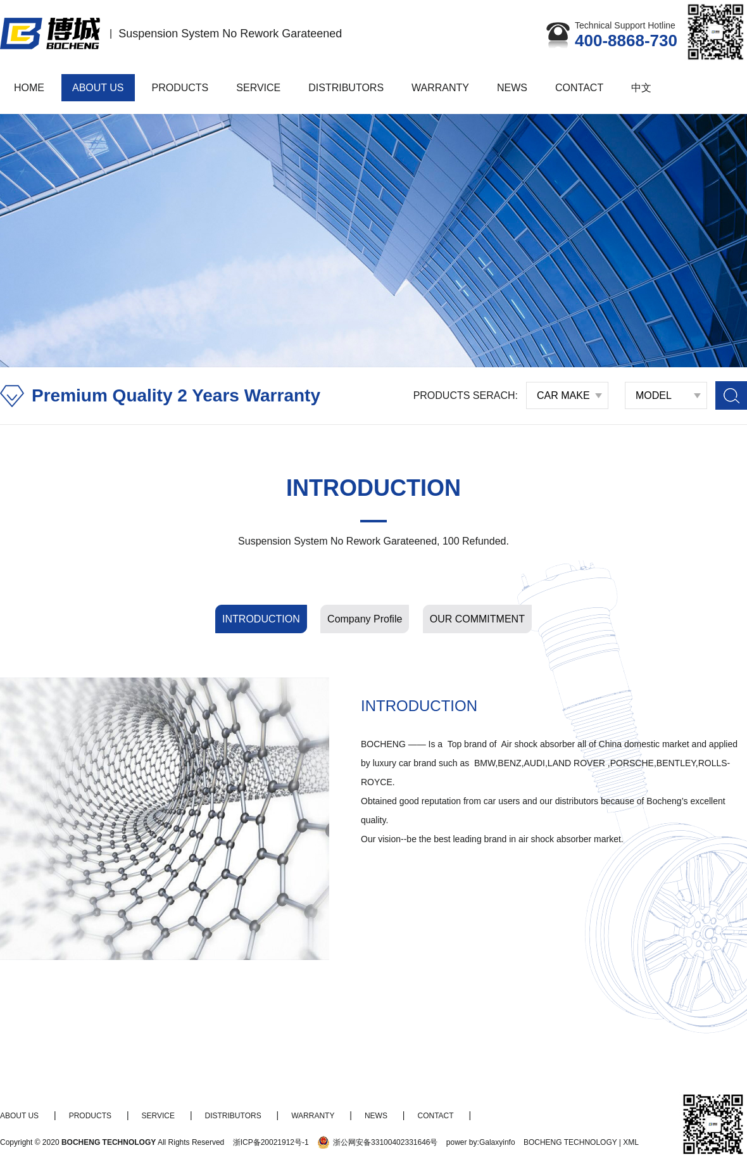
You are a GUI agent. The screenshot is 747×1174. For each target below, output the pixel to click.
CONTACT (579, 87)
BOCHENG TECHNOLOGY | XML (581, 1142)
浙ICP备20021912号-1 (271, 1142)
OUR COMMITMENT (477, 619)
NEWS (512, 87)
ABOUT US (98, 87)
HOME (29, 87)
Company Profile (364, 619)
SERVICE (258, 87)
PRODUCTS (180, 87)
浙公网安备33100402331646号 (385, 1142)
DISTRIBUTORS (346, 87)
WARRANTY (440, 87)
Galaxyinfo (497, 1142)
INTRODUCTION (261, 619)
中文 (641, 87)
